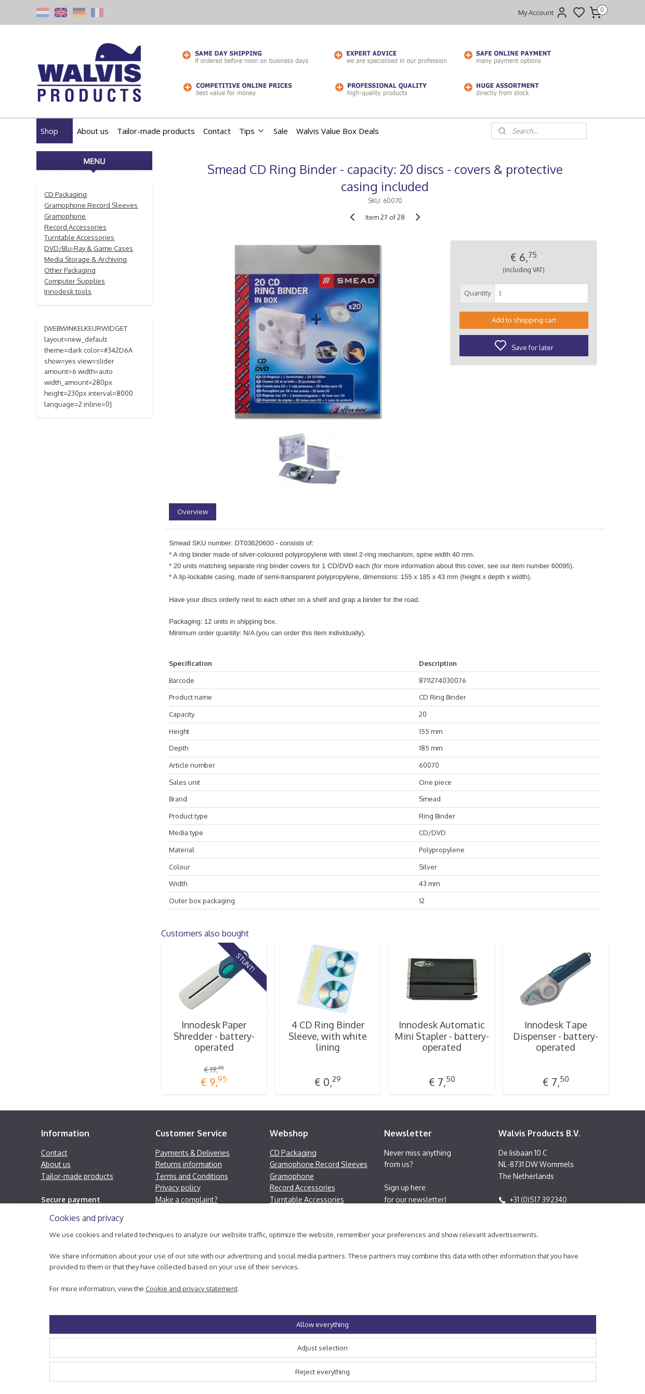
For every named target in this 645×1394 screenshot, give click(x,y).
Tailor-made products (156, 131)
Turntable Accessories (79, 237)
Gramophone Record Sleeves (91, 205)
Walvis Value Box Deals (337, 131)
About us (93, 131)
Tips (252, 131)
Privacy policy (178, 1187)
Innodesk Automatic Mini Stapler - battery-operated (441, 1036)
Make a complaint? (186, 1199)
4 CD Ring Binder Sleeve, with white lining (327, 1036)
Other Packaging (70, 270)
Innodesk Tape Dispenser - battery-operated (555, 1036)
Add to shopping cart (523, 320)
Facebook (525, 1222)
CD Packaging (65, 194)
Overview (192, 511)
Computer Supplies (74, 281)
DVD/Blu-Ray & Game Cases (88, 248)
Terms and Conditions (191, 1176)
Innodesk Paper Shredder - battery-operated (213, 1036)
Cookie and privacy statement (179, 1376)
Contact (217, 131)
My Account (543, 12)
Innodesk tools (67, 291)
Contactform (519, 1245)
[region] (254, 1350)
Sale (280, 131)
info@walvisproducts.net (551, 1211)
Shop (55, 131)
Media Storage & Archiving (85, 259)
